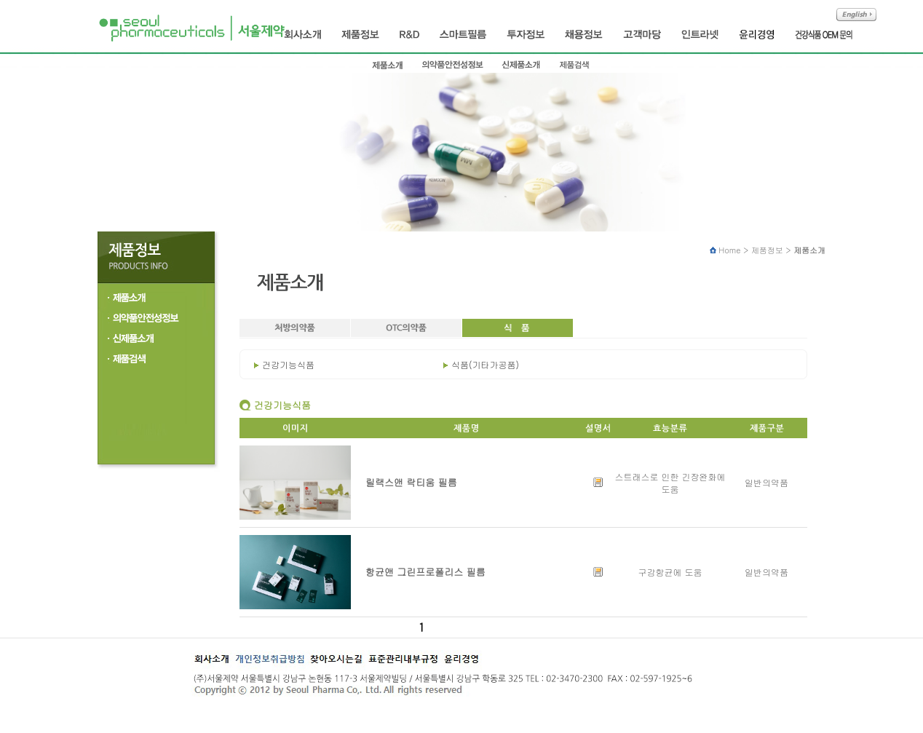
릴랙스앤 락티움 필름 (411, 482)
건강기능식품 (288, 364)
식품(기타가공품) (485, 364)
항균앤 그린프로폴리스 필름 (425, 572)
